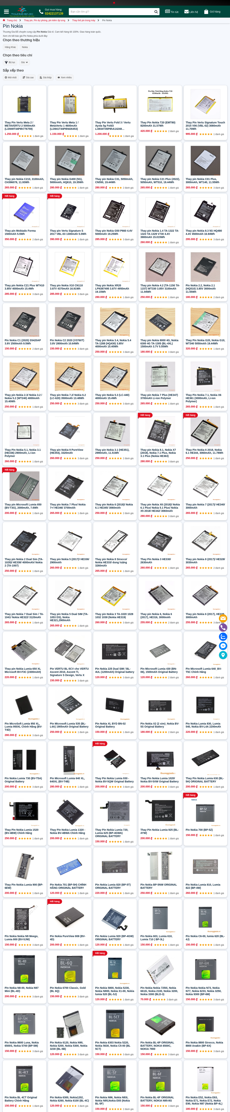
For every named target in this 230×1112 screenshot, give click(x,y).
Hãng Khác (10, 47)
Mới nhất (11, 77)
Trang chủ (10, 20)
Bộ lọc (10, 62)
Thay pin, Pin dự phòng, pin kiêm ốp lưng (44, 20)
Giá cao (28, 77)
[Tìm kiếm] (156, 11)
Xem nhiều (65, 77)
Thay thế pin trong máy (83, 20)
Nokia (25, 47)
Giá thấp (46, 77)
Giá (24, 62)
